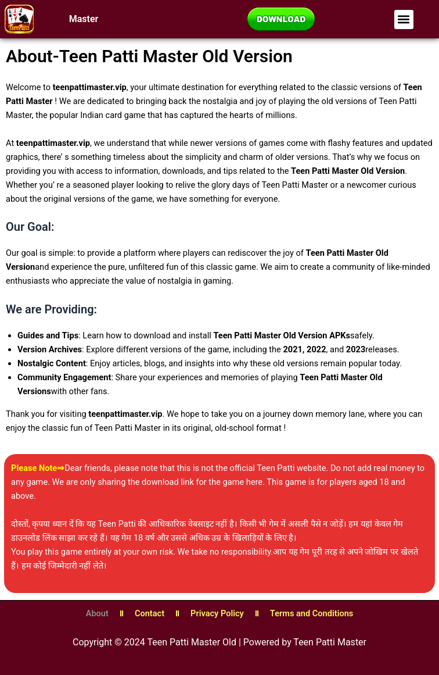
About (97, 613)
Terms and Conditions (311, 613)
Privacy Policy (217, 613)
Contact (149, 613)
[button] (403, 19)
